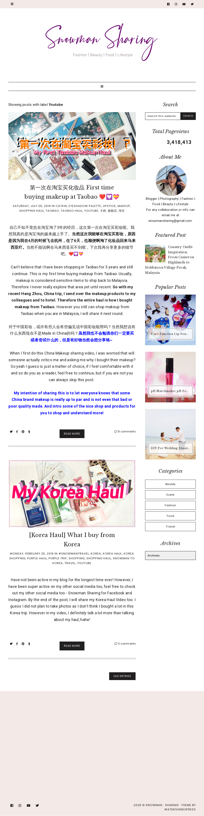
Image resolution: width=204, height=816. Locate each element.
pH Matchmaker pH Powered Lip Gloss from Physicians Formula (171, 391)
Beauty (170, 484)
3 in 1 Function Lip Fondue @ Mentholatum (171, 333)
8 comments (125, 431)
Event (171, 495)
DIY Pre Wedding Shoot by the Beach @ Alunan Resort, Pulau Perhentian (171, 448)
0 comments (125, 643)
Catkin (61, 206)
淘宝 (122, 211)
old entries (122, 676)
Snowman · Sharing (162, 805)
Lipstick (109, 206)
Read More (72, 433)
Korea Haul (112, 554)
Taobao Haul (72, 211)
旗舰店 (112, 211)
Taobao (52, 211)
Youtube (91, 211)
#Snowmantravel (73, 554)
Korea (96, 554)
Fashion (170, 505)
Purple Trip (58, 558)
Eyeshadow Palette (85, 206)
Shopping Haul (31, 211)
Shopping (77, 558)
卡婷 (103, 211)
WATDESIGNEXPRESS (180, 809)
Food (170, 516)
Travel (70, 563)
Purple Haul (37, 558)
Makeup (124, 206)
